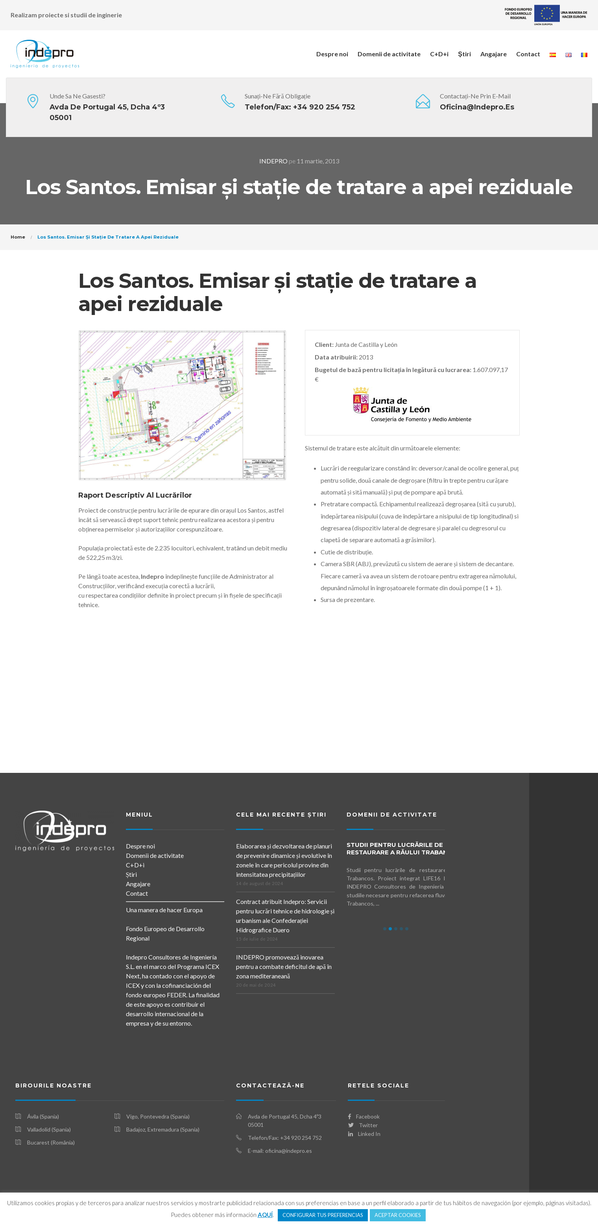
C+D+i (439, 53)
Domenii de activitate (389, 53)
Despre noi (332, 53)
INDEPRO (273, 161)
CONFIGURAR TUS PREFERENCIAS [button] (322, 1215)
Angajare (493, 53)
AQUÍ (265, 1214)
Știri (464, 53)
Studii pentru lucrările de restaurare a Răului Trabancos (404, 848)
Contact (528, 53)
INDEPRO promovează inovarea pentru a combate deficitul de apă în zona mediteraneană (284, 966)
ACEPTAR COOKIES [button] (398, 1215)
